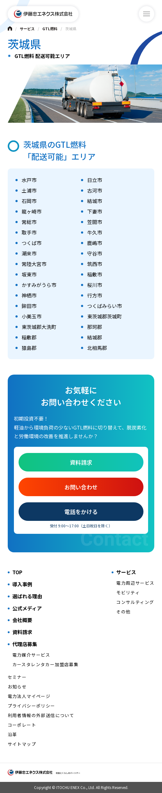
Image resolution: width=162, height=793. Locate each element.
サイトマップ (22, 744)
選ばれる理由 (27, 596)
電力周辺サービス (135, 583)
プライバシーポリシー (31, 706)
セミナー (17, 677)
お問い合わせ (81, 487)
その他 (123, 611)
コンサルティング (135, 602)
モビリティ (128, 592)
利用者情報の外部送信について (41, 715)
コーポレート (22, 725)
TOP (17, 572)
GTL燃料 (50, 28)
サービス (27, 28)
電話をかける (81, 512)
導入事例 (22, 584)
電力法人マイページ (29, 696)
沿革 (12, 734)
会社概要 (22, 620)
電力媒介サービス (31, 655)
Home (10, 28)
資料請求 (81, 462)
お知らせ (17, 686)
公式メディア (27, 608)
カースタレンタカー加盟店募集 (45, 664)
